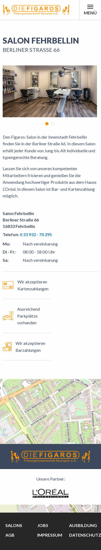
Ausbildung (83, 525)
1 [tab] (46, 123)
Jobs (42, 525)
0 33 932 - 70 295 (36, 234)
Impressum (49, 534)
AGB (9, 534)
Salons (13, 525)
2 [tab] (52, 123)
